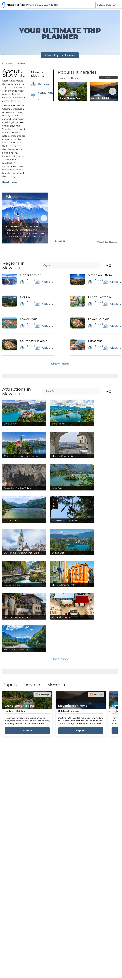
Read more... (10, 182)
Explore (27, 730)
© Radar (99, 242)
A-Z (111, 265)
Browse (108, 77)
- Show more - (60, 364)
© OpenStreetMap (110, 242)
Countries (7, 63)
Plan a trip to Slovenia (60, 55)
